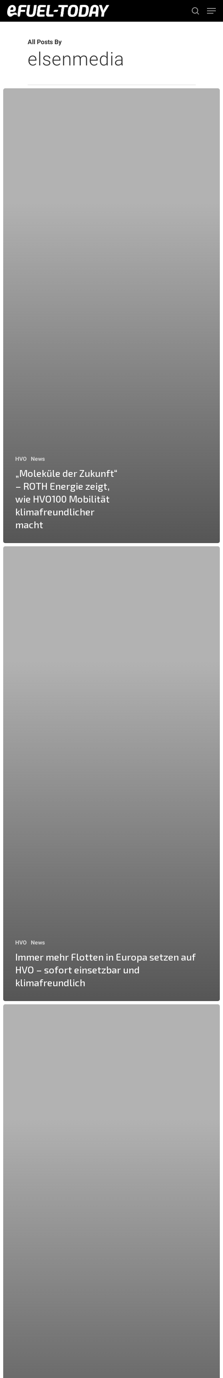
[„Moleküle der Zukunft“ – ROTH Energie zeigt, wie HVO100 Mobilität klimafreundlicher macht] (111, 315)
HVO (21, 459)
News (38, 459)
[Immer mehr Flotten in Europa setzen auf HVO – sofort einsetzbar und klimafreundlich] (111, 773)
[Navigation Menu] (211, 11)
